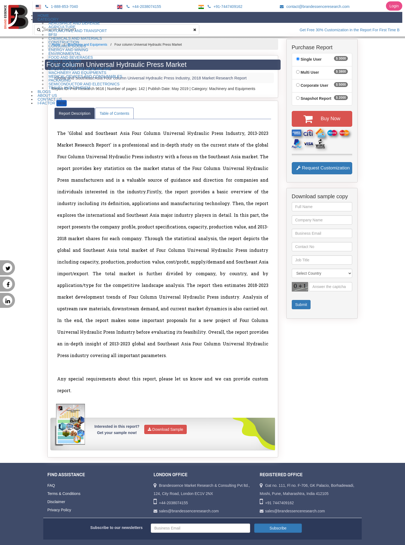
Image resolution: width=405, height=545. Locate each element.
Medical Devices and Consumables (85, 76)
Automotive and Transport (77, 31)
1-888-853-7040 (61, 6)
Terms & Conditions (63, 493)
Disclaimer (56, 502)
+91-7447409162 (224, 6)
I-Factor (52, 103)
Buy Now (321, 119)
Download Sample (165, 429)
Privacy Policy (59, 510)
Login (394, 6)
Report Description (74, 113)
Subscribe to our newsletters (116, 527)
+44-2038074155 (143, 6)
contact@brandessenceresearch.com (313, 6)
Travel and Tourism (69, 88)
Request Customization (323, 168)
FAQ (51, 485)
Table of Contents (114, 113)
